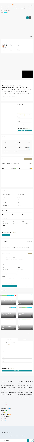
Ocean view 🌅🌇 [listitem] (4, 404)
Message (3, 225)
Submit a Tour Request (6, 234)
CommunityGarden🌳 (4, 295)
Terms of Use (28, 128)
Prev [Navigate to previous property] (6, 333)
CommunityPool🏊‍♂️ (9, 295)
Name (3, 221)
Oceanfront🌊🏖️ (6, 12)
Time (23, 214)
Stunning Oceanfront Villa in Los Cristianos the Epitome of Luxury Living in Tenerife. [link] (24, 324)
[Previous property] (2, 334)
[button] (31, 4)
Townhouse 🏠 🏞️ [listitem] (4, 410)
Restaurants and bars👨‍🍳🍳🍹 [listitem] (6, 414)
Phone (13, 221)
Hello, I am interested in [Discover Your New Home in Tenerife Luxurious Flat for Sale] (17, 280)
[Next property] (31, 334)
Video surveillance (5, 205)
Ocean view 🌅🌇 (11, 4)
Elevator (4, 197)
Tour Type (3, 214)
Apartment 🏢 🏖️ (6, 4)
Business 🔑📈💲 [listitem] (4, 412)
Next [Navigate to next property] (28, 333)
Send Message (24, 286)
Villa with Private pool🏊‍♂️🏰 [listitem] (6, 408)
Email (23, 221)
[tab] (9, 339)
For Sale (2, 12)
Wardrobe (19, 205)
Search (11, 430)
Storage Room (5, 202)
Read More (4, 99)
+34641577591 (9, 259)
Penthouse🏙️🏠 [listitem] (3, 420)
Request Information (10, 286)
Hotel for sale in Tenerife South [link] (7, 326)
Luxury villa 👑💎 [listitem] (4, 406)
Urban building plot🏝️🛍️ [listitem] (5, 416)
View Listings (8, 344)
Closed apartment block (6, 194)
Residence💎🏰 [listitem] (3, 418)
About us (8, 432)
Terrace (19, 202)
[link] (8, 324)
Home (2, 4)
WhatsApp (21, 259)
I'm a (18, 271)
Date (13, 214)
